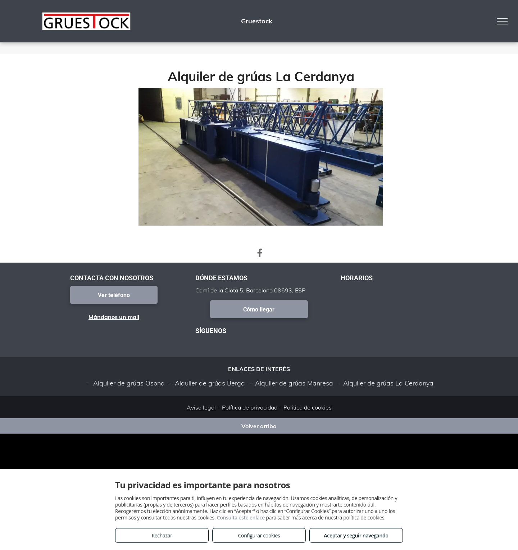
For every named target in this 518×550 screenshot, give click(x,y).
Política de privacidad (249, 407)
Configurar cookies (259, 535)
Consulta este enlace (241, 517)
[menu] (502, 21)
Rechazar (161, 535)
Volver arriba (259, 426)
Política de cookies (307, 407)
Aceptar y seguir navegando (356, 535)
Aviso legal (201, 407)
